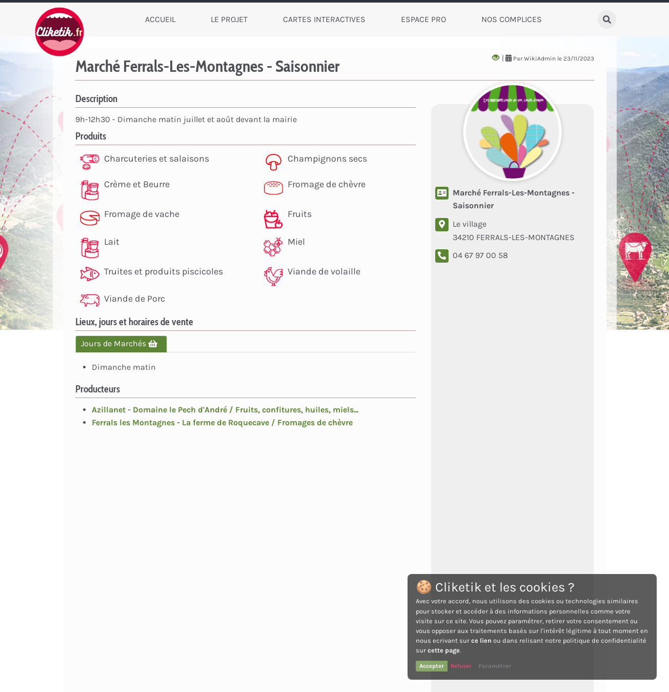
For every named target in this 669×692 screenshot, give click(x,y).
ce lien (481, 640)
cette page (444, 650)
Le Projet (229, 19)
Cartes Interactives (324, 19)
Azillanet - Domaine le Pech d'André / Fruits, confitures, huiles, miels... (225, 409)
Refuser (461, 665)
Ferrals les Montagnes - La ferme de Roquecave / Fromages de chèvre (222, 422)
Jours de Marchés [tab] (121, 343)
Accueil (160, 19)
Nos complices (511, 19)
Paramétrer (494, 665)
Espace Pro (423, 19)
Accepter (431, 665)
